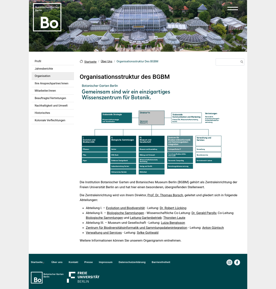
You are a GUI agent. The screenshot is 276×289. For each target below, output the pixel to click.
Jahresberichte (44, 68)
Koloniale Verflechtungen (50, 120)
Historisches (42, 113)
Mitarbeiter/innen (45, 90)
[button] (233, 8)
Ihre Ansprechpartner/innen (51, 83)
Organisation (42, 76)
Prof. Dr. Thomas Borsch (165, 195)
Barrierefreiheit (161, 262)
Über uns (56, 262)
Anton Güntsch (213, 228)
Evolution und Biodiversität (125, 208)
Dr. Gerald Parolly (203, 213)
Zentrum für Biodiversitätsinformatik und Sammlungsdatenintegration (136, 228)
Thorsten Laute (174, 218)
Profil (38, 61)
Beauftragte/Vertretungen (50, 98)
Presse (88, 262)
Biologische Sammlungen (125, 213)
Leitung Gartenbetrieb (146, 218)
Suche (241, 62)
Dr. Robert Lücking (173, 208)
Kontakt (73, 262)
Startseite (90, 61)
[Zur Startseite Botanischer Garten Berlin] (47, 17)
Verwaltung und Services (104, 232)
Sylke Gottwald (148, 232)
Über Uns (106, 61)
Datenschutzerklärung (132, 262)
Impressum (106, 262)
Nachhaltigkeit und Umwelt (51, 105)
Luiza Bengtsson (173, 223)
